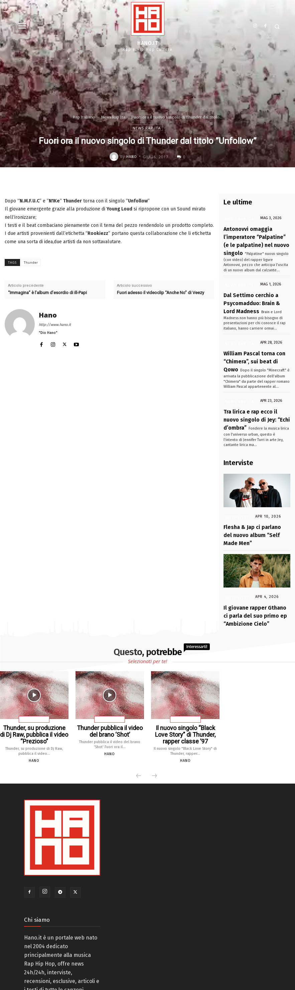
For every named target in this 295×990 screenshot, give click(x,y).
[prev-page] (138, 727)
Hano (131, 157)
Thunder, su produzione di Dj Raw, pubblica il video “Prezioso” (34, 688)
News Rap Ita (113, 117)
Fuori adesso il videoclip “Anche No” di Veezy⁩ (160, 292)
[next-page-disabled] (154, 727)
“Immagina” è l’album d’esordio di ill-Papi (47, 292)
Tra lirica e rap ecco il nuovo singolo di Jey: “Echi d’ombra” (253, 395)
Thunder (31, 262)
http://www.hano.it (55, 325)
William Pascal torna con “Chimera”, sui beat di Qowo (249, 344)
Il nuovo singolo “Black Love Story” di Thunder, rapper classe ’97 (185, 688)
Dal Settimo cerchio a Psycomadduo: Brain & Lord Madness (252, 291)
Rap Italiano (84, 117)
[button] (277, 26)
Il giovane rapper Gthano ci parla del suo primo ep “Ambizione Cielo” (252, 573)
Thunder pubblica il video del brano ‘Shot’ (109, 685)
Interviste (236, 491)
